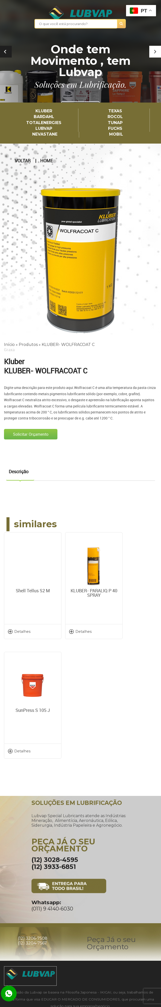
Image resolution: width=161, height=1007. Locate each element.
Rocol (115, 117)
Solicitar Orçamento (30, 433)
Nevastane (44, 134)
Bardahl (44, 117)
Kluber (43, 111)
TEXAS (115, 111)
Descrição (18, 471)
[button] (155, 52)
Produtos (28, 344)
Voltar (22, 160)
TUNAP (115, 123)
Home (46, 160)
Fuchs (115, 128)
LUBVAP (43, 128)
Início (9, 344)
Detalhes (22, 631)
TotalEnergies (43, 123)
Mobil (116, 134)
